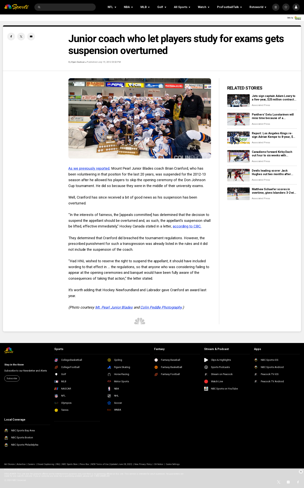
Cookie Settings (173, 464)
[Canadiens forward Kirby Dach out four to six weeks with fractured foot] (238, 156)
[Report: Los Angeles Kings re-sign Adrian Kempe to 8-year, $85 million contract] (238, 138)
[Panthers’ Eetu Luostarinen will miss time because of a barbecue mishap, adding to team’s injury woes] (238, 119)
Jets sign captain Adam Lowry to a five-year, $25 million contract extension (273, 97)
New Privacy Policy (143, 464)
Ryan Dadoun (78, 62)
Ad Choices (9, 464)
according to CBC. (187, 226)
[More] (275, 7)
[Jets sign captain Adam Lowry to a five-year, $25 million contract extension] (238, 100)
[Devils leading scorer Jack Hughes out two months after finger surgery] (238, 175)
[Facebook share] (11, 36)
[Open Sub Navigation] (115, 7)
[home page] (16, 7)
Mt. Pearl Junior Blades (114, 307)
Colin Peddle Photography (161, 307)
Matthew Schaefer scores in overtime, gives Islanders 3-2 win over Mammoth (274, 190)
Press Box (84, 464)
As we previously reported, (89, 168)
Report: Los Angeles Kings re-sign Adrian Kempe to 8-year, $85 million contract (274, 135)
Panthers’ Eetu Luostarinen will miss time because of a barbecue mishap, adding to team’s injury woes (273, 116)
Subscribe (12, 378)
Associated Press (261, 105)
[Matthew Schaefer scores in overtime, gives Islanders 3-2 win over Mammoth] (238, 193)
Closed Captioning (45, 464)
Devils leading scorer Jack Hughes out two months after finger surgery (271, 172)
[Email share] (31, 36)
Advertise (21, 464)
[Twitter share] (21, 36)
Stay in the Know (14, 364)
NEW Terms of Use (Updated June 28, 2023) (111, 464)
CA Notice (158, 464)
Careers (31, 464)
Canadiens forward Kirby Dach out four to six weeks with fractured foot (272, 153)
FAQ (58, 464)
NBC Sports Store (70, 464)
